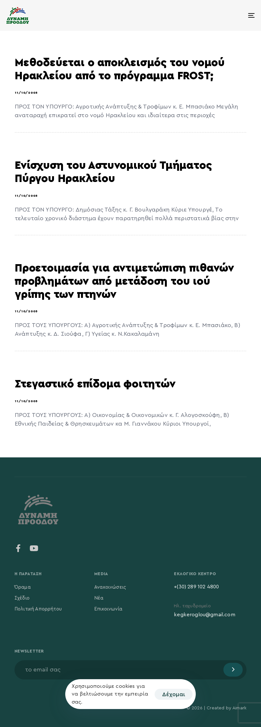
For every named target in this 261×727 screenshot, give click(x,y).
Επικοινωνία (108, 609)
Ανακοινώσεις (110, 587)
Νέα (99, 598)
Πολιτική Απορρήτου (38, 609)
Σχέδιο (22, 598)
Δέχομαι (173, 694)
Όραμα (22, 587)
